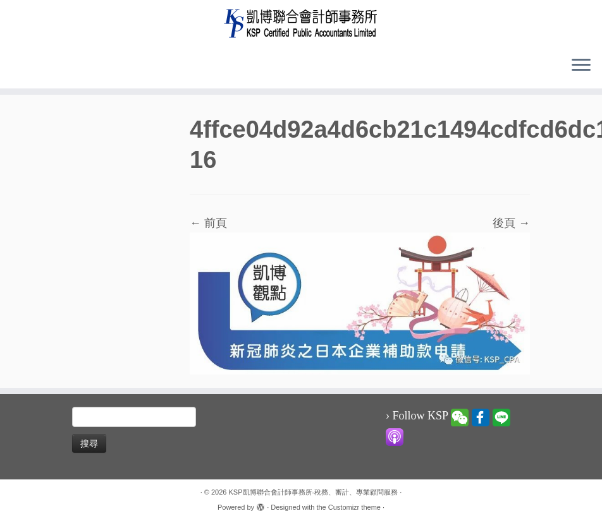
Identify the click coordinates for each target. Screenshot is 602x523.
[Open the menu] (581, 65)
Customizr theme (354, 507)
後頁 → (511, 223)
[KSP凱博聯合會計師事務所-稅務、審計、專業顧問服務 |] (301, 23)
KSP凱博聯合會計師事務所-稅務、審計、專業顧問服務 (313, 492)
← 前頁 (208, 223)
